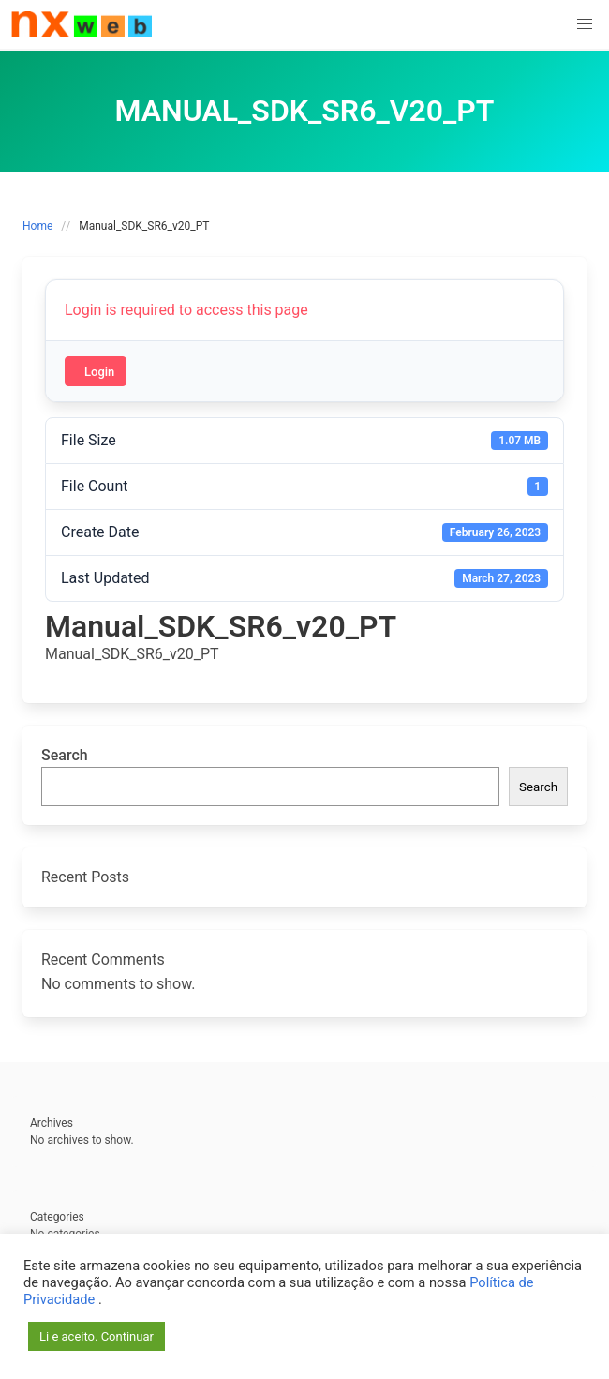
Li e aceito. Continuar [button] (96, 1336)
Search (64, 755)
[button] (584, 24)
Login (99, 372)
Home (37, 225)
